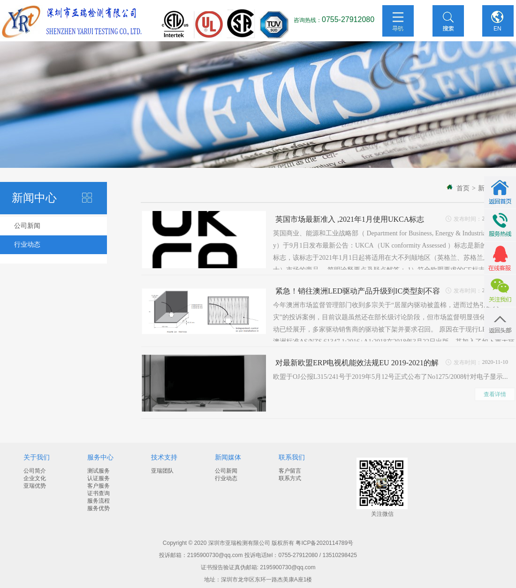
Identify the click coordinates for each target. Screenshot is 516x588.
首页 (463, 188)
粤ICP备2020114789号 (324, 543)
